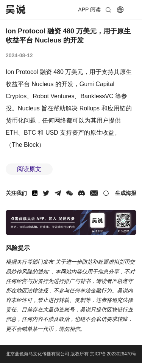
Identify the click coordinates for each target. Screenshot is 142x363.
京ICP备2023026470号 (113, 354)
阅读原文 (29, 169)
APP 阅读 (89, 9)
